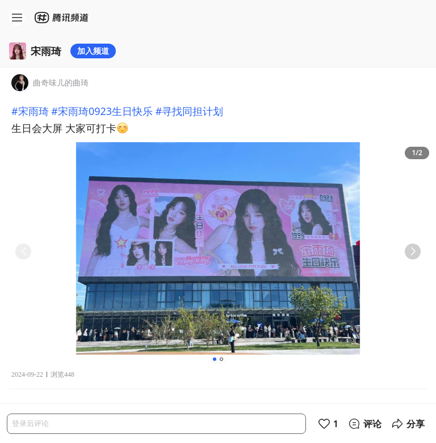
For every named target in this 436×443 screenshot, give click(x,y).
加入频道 (93, 50)
